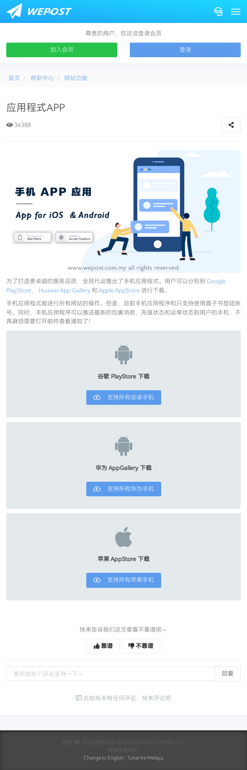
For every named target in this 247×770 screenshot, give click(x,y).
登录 (185, 49)
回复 (228, 673)
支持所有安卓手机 (123, 397)
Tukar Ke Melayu (145, 758)
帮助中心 (42, 78)
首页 (14, 78)
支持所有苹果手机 (123, 580)
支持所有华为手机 (123, 488)
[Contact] (218, 11)
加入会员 (62, 49)
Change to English (104, 758)
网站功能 (75, 78)
